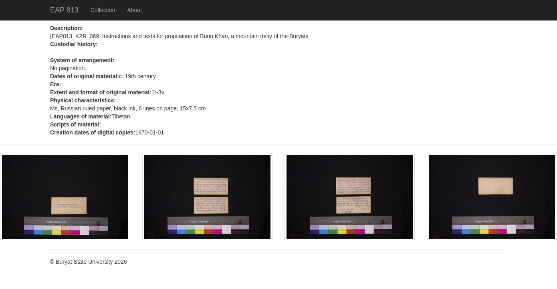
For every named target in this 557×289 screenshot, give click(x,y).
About (134, 10)
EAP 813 (64, 10)
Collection (103, 10)
